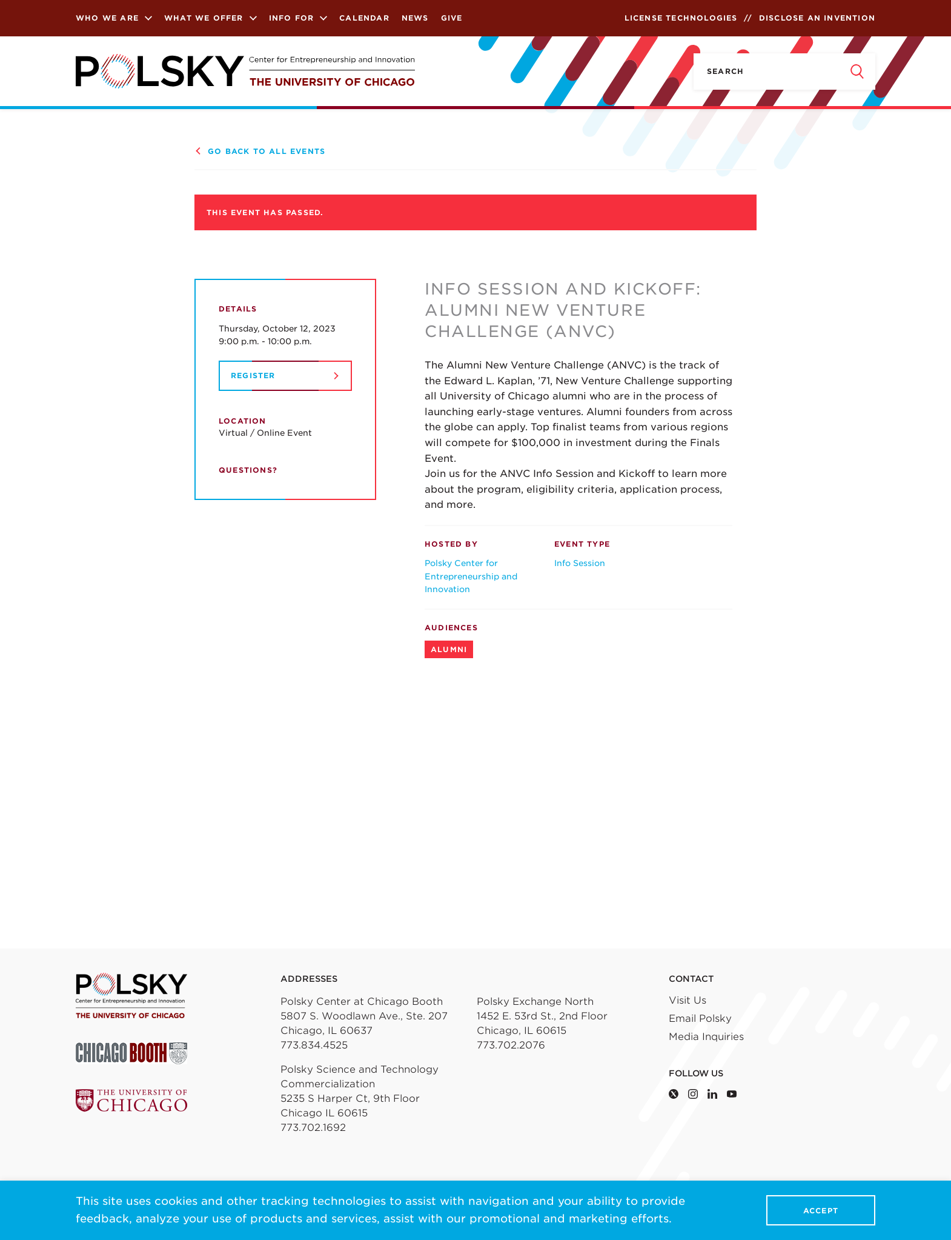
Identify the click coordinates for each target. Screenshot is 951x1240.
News (415, 17)
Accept (820, 1210)
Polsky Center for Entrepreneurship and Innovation (471, 576)
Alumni (449, 649)
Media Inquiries (706, 1036)
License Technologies (681, 17)
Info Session (579, 563)
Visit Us (687, 1000)
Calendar (364, 17)
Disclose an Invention (817, 17)
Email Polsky (700, 1018)
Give (452, 17)
